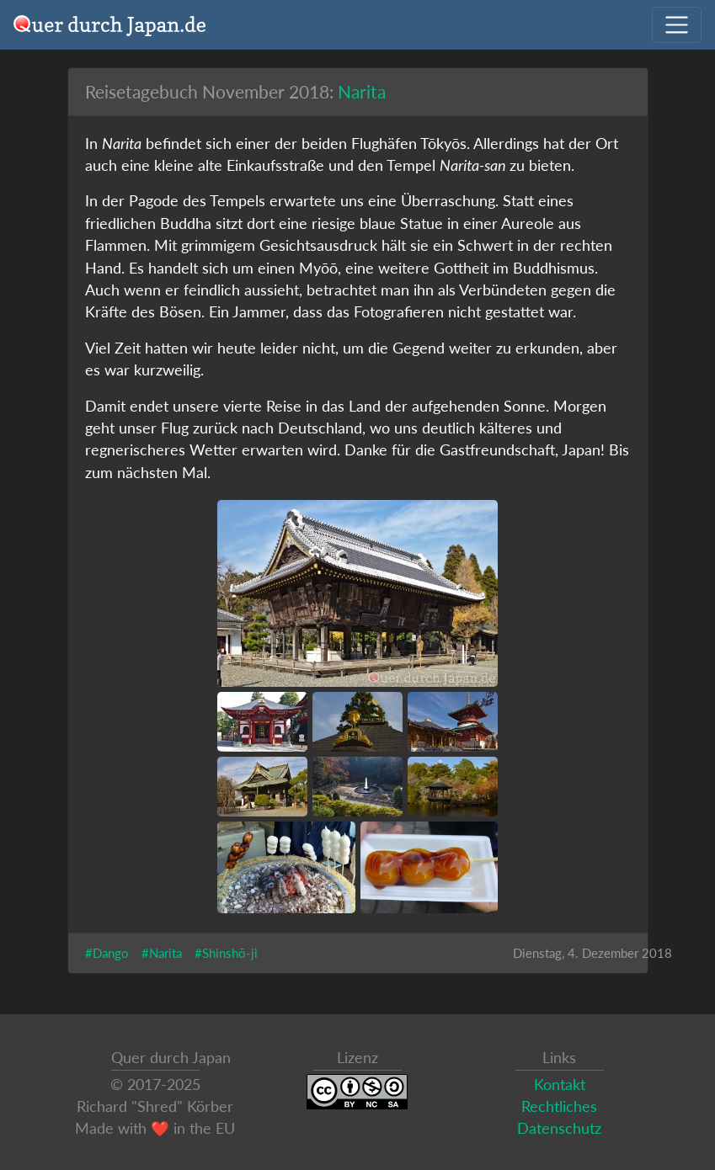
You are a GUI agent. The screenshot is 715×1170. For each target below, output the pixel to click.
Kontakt (559, 1084)
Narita (362, 91)
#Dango (107, 952)
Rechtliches (559, 1106)
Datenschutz (559, 1128)
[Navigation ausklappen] (677, 25)
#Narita (161, 952)
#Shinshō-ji (226, 952)
